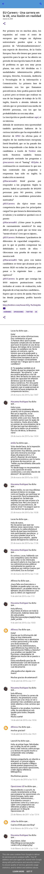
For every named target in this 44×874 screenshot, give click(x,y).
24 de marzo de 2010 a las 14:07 (24, 395)
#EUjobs (35, 162)
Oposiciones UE (17, 786)
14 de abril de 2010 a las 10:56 (23, 720)
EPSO (18, 136)
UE (36, 312)
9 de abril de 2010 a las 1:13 (22, 596)
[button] (4, 23)
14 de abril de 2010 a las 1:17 (23, 681)
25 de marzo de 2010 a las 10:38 (24, 512)
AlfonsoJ (15, 629)
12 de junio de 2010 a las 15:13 (24, 779)
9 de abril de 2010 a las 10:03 (23, 623)
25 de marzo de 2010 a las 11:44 (24, 574)
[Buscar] (40, 4)
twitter (29, 312)
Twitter (33, 151)
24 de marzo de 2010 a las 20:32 (24, 477)
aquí (36, 117)
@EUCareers (9, 237)
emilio (13, 443)
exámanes (7, 312)
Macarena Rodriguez (19, 402)
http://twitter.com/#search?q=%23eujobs (22, 305)
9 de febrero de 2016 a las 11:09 (24, 848)
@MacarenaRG (10, 181)
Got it (29, 871)
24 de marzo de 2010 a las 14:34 (24, 436)
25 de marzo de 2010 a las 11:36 (24, 543)
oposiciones (18, 312)
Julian (13, 821)
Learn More (18, 871)
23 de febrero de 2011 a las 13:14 (25, 814)
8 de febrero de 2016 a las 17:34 (24, 828)
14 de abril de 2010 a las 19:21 (23, 734)
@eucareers (8, 162)
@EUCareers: (9, 203)
